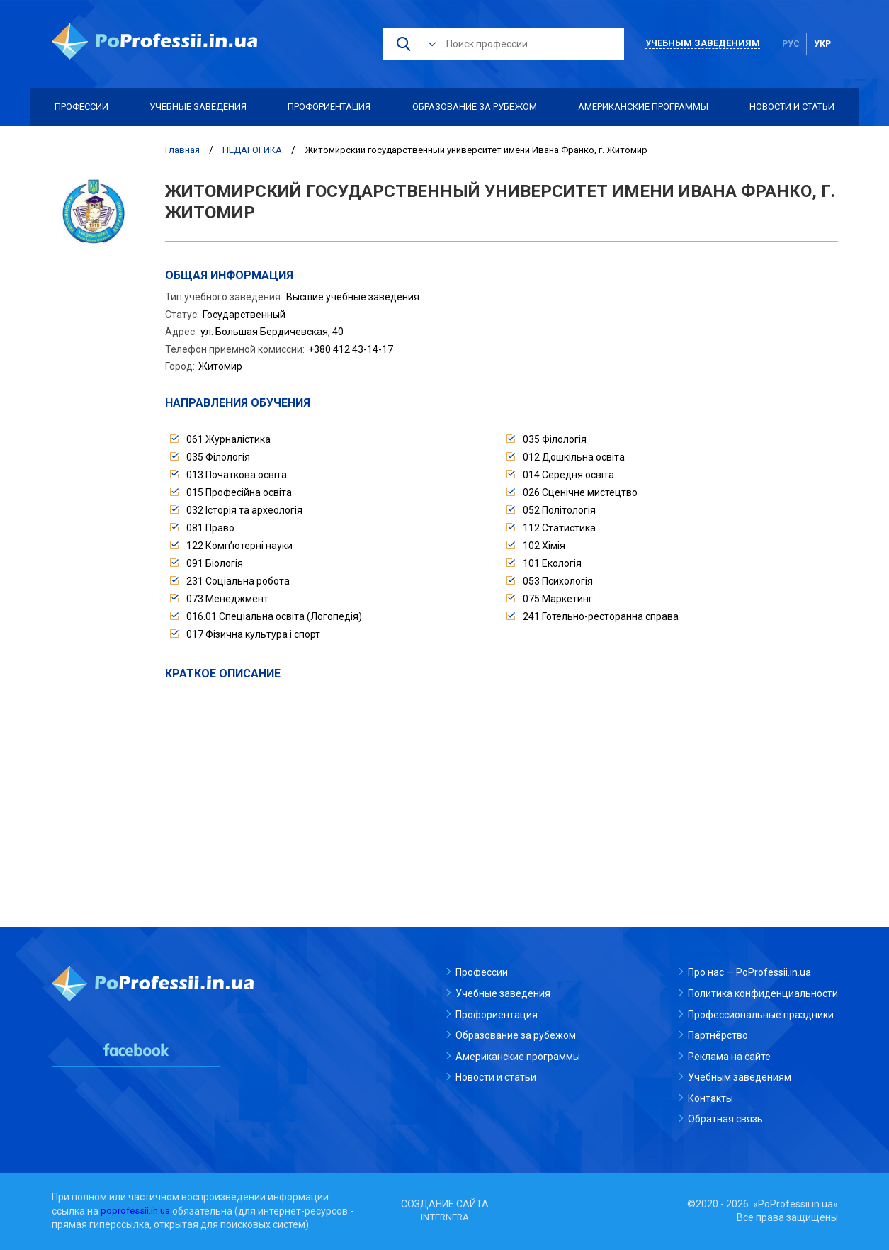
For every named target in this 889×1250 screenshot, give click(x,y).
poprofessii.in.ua (137, 1211)
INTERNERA (445, 1217)
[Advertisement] (501, 788)
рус (791, 44)
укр (822, 44)
